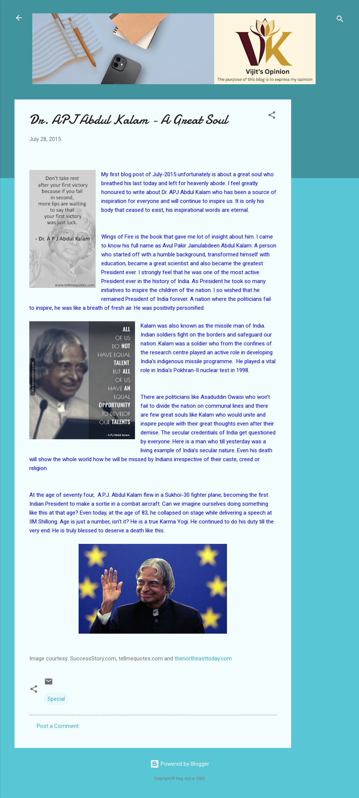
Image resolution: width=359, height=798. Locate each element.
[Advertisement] (321, 210)
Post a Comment (58, 726)
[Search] (340, 20)
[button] (271, 116)
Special (56, 699)
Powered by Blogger (179, 764)
